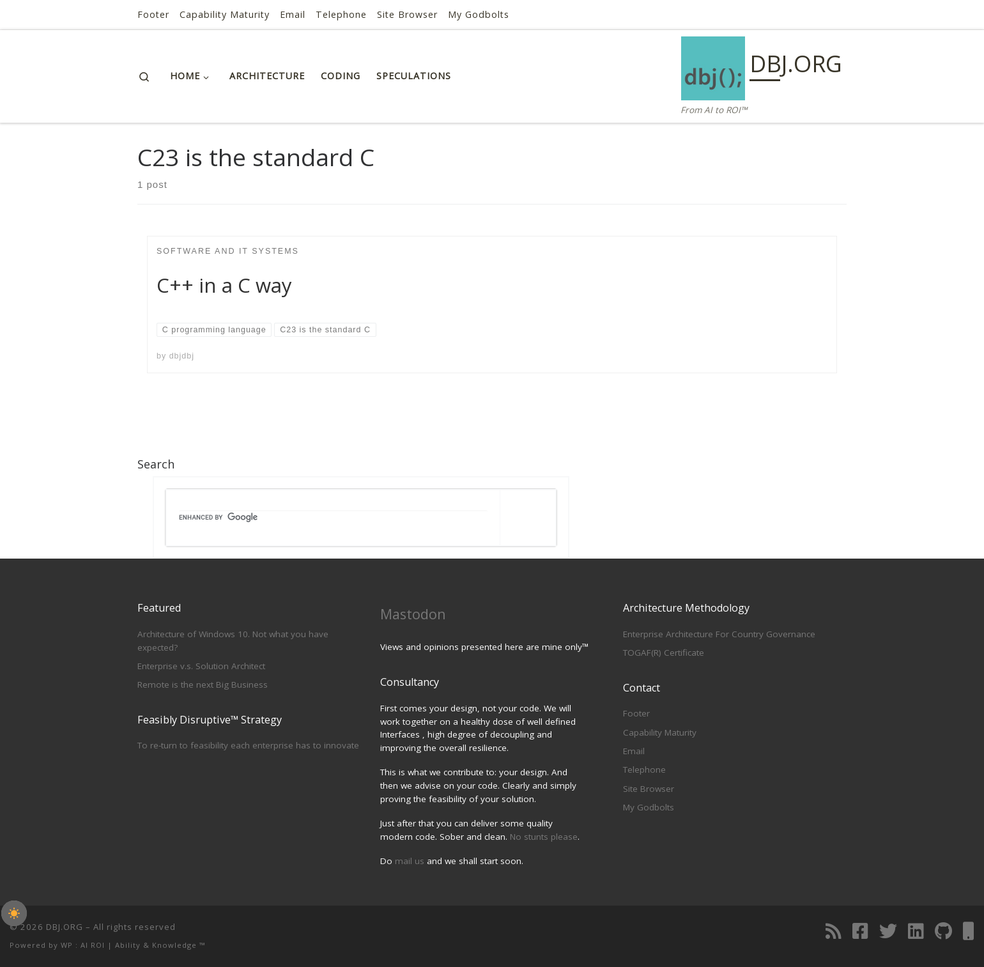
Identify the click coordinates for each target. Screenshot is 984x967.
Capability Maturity (659, 732)
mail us (409, 861)
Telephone (644, 769)
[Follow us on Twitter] (888, 931)
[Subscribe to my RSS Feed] (834, 931)
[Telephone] (968, 931)
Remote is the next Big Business (202, 684)
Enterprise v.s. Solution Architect (201, 666)
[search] (333, 517)
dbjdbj (181, 356)
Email (634, 751)
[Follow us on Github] (943, 931)
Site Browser (648, 788)
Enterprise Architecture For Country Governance (719, 634)
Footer (636, 713)
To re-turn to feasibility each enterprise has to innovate (248, 745)
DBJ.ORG (64, 926)
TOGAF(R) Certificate (663, 652)
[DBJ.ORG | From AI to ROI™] (713, 66)
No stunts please (544, 836)
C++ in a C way (224, 285)
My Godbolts (648, 807)
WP (67, 945)
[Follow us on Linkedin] (916, 931)
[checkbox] (14, 913)
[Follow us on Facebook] (860, 931)
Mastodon (413, 614)
